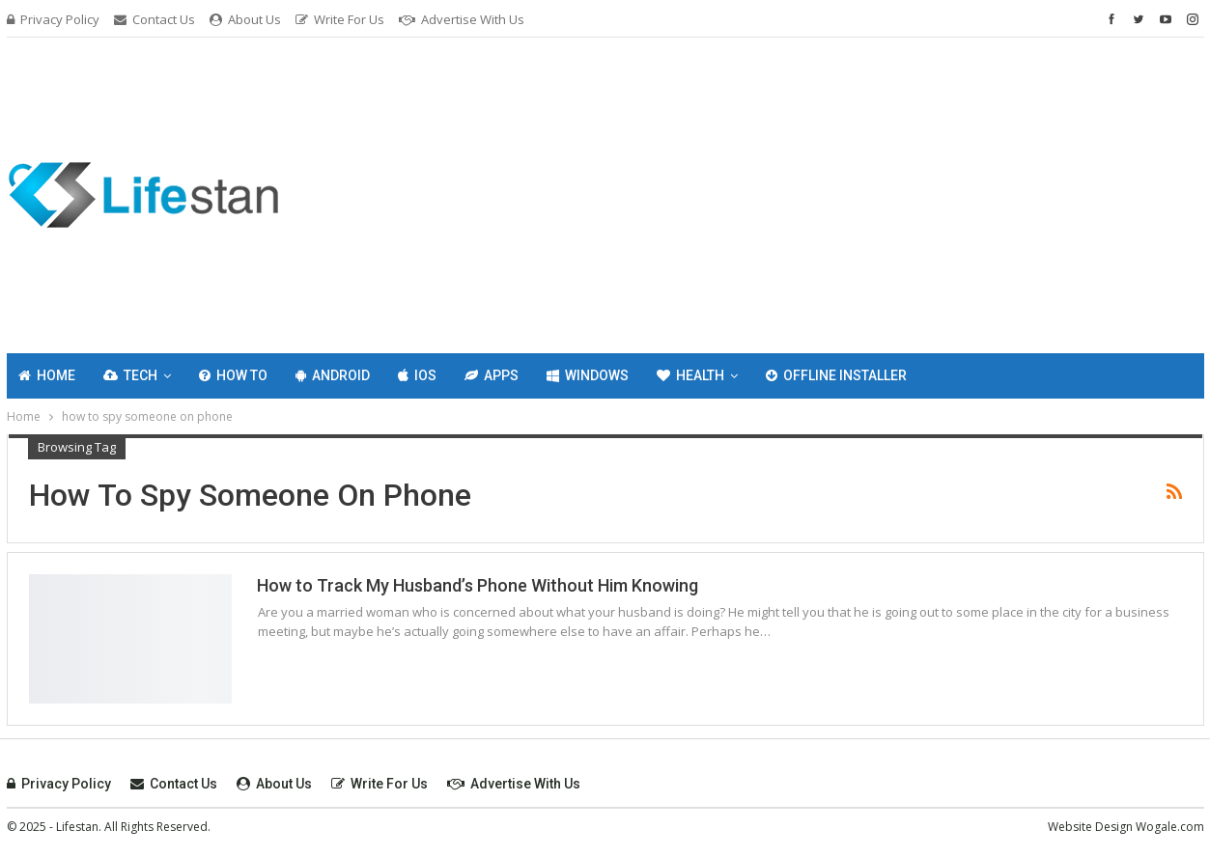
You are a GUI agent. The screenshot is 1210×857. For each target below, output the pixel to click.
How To (233, 375)
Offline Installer (836, 375)
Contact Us (154, 19)
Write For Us (339, 19)
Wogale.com (1170, 826)
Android (332, 375)
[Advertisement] (809, 192)
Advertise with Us (461, 19)
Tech (130, 375)
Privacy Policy (53, 19)
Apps (491, 375)
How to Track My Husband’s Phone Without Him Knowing (477, 585)
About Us (245, 19)
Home (46, 375)
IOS (417, 375)
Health (690, 375)
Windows (588, 375)
